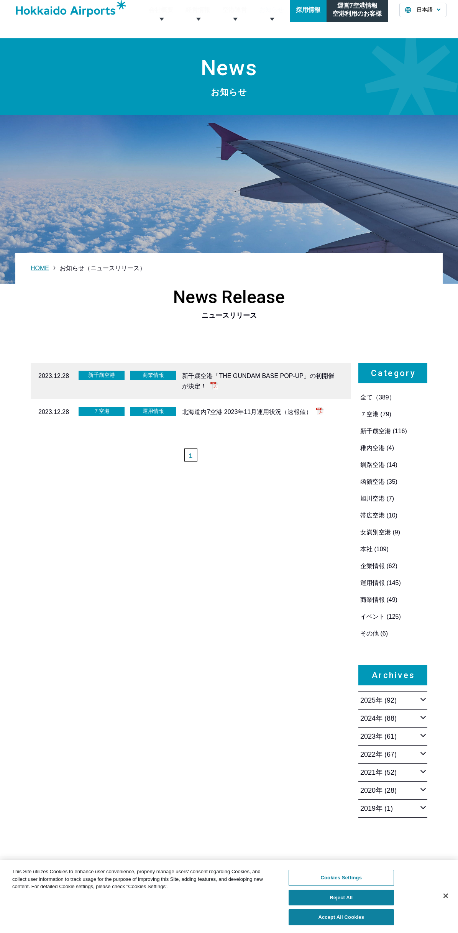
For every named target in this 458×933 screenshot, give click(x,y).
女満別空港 (380, 532)
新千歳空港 (383, 431)
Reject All (341, 902)
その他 (374, 633)
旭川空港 (377, 498)
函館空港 (378, 481)
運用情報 (380, 583)
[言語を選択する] (423, 19)
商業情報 (378, 599)
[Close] (445, 900)
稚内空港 (377, 448)
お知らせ (271, 19)
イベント (380, 616)
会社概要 (161, 19)
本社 (374, 549)
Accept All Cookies (341, 922)
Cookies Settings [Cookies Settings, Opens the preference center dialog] (341, 882)
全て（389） (377, 397)
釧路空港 (378, 465)
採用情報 (308, 19)
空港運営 (234, 19)
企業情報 (378, 566)
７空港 (375, 414)
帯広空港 (378, 515)
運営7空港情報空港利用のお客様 (357, 18)
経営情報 (197, 19)
